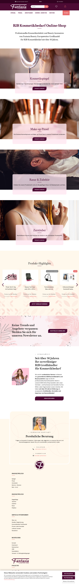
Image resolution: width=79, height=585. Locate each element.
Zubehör (14, 503)
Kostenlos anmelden (57, 331)
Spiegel (13, 13)
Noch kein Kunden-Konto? (21, 1)
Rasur (13, 505)
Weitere (52, 13)
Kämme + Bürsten (41, 13)
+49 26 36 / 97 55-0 (40, 449)
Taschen (14, 501)
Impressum (15, 545)
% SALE (66, 13)
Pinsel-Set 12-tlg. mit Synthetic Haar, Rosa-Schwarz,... (10, 288)
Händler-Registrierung (17, 522)
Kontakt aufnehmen (40, 455)
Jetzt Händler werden (39, 304)
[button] (65, 6)
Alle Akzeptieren (68, 573)
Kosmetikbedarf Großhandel (19, 524)
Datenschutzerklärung (9, 579)
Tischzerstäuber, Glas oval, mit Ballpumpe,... (49, 288)
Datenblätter (15, 551)
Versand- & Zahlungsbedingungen (21, 553)
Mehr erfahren (49, 398)
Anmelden (60, 1)
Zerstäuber (29, 13)
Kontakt (14, 543)
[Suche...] (46, 6)
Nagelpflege (15, 499)
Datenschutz (15, 547)
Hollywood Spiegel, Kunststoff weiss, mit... (68, 288)
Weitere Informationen (68, 581)
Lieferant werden (16, 528)
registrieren (13, 296)
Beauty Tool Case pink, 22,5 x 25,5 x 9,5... (30, 288)
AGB (13, 549)
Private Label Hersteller (18, 526)
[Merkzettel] (56, 6)
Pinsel (20, 13)
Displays (14, 508)
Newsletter (15, 530)
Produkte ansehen (39, 88)
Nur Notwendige (68, 577)
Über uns (14, 520)
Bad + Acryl (15, 487)
